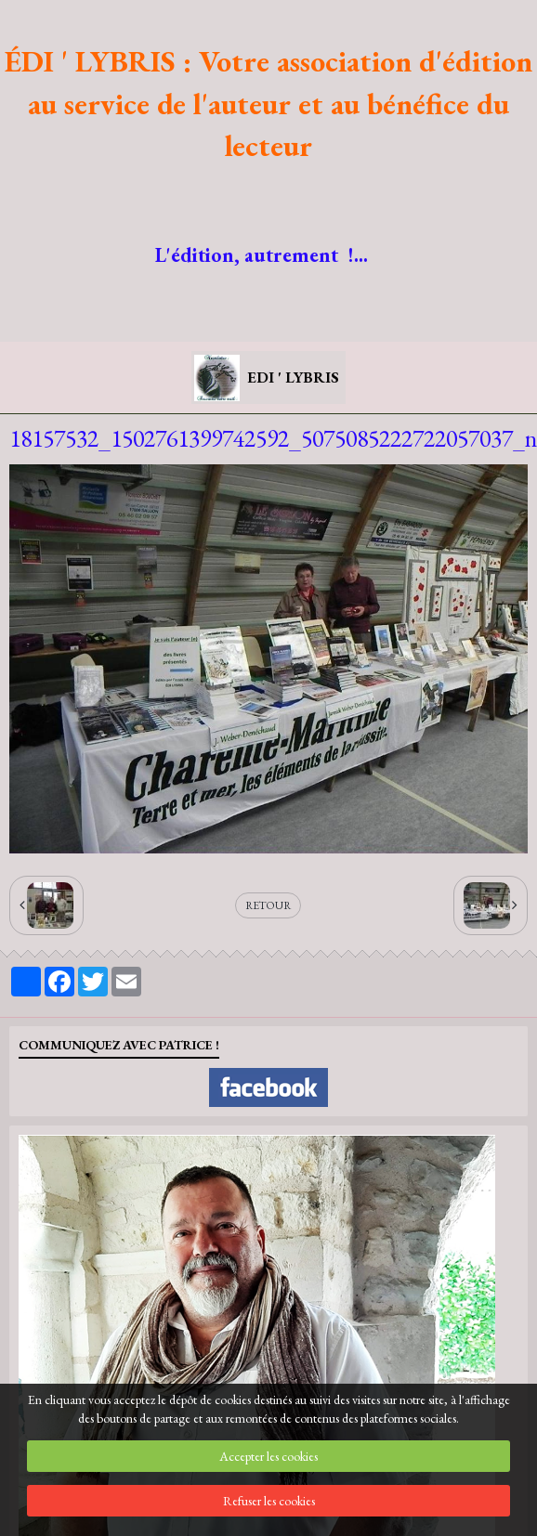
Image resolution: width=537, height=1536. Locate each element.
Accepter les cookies (268, 1456)
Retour (268, 905)
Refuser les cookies (269, 1500)
